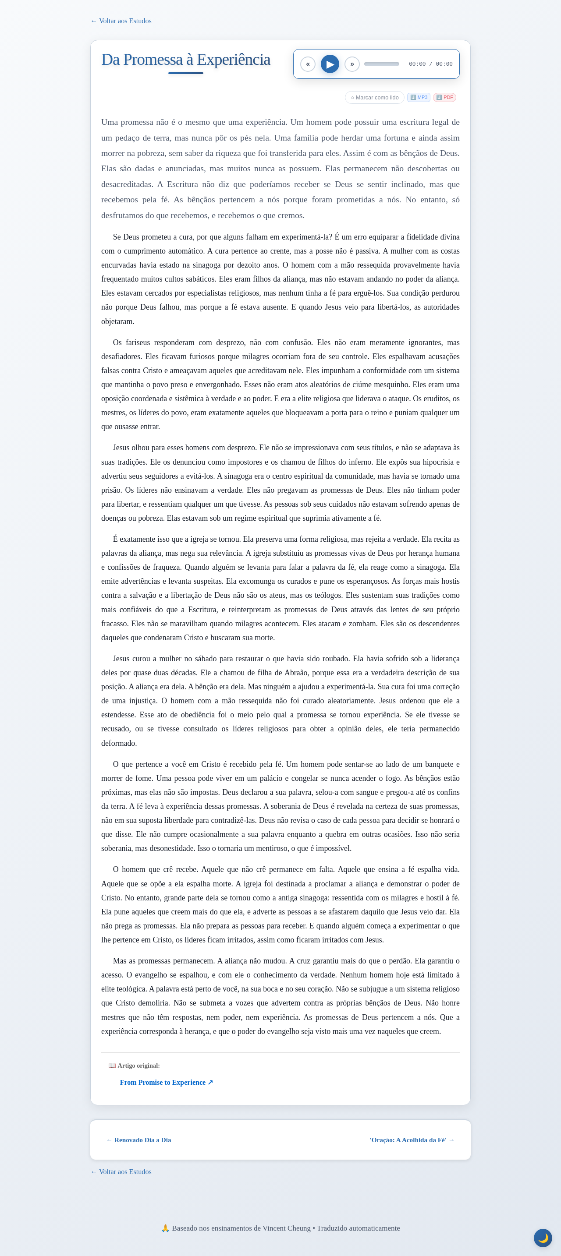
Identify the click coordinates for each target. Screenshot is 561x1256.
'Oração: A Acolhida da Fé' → (412, 1139)
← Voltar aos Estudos (121, 21)
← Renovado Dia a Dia (138, 1139)
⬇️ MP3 (418, 97)
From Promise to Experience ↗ (166, 1082)
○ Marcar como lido (374, 97)
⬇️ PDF (444, 97)
